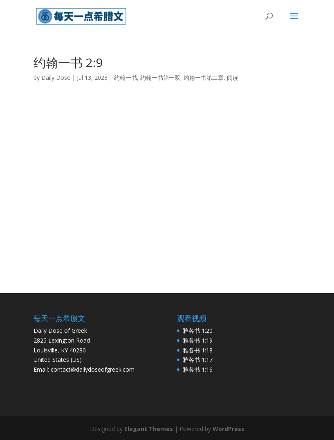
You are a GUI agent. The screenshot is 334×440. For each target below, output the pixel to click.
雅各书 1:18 (198, 350)
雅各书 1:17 (198, 359)
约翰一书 (125, 77)
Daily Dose (55, 77)
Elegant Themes (148, 429)
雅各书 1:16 (198, 369)
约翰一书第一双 (160, 77)
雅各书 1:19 (198, 340)
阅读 (232, 77)
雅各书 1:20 (198, 330)
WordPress (228, 429)
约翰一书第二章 (204, 77)
